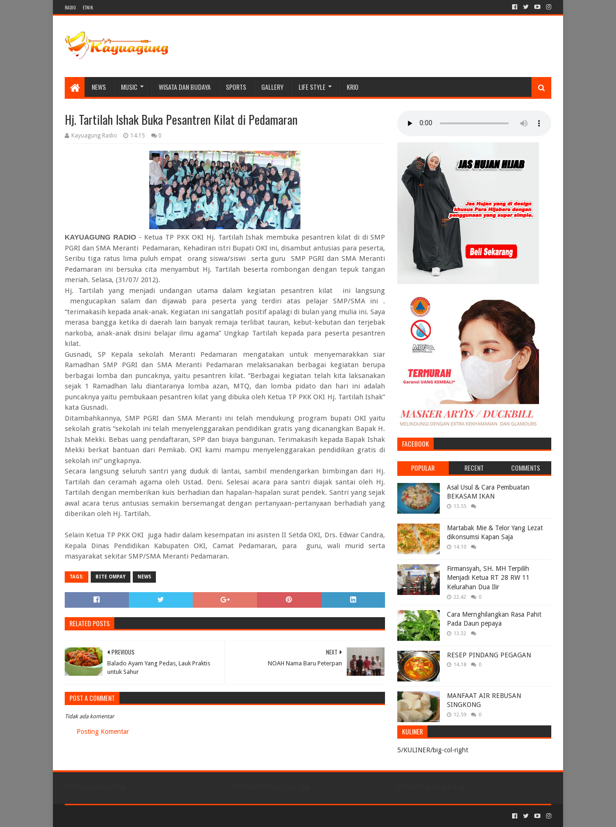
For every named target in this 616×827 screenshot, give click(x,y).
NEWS (99, 87)
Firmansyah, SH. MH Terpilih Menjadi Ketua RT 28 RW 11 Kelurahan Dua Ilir (488, 578)
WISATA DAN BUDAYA (185, 87)
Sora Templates (117, 815)
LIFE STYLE (312, 87)
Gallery (272, 87)
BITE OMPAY (110, 576)
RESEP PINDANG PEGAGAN (489, 655)
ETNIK (88, 7)
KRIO (353, 87)
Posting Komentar (103, 731)
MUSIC (129, 87)
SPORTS (236, 87)
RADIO (70, 7)
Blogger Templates (171, 815)
